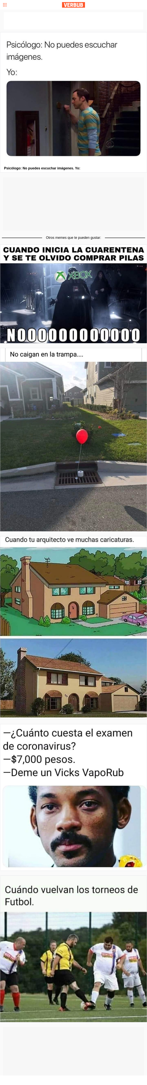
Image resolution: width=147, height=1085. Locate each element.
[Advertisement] (73, 204)
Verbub (73, 5)
